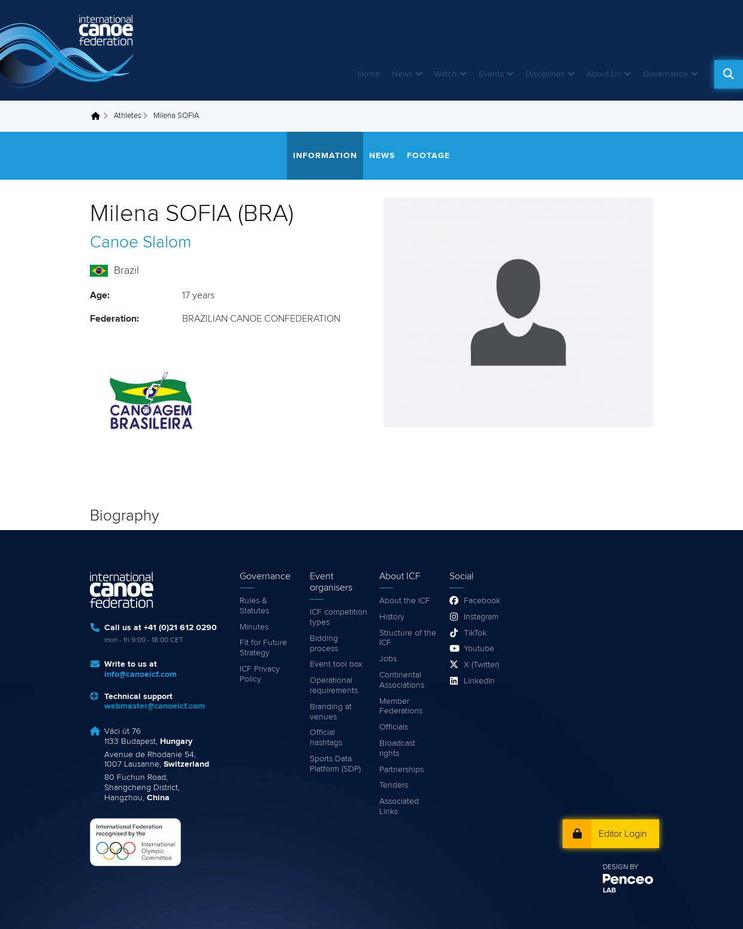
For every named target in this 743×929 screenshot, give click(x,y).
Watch (445, 74)
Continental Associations (401, 680)
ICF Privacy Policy (260, 674)
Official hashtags (326, 737)
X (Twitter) (481, 665)
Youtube (479, 648)
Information (325, 156)
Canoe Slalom (140, 242)
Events (491, 74)
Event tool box (336, 664)
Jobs (388, 659)
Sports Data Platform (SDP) (335, 764)
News (402, 74)
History (391, 617)
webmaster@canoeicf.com (154, 706)
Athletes (127, 116)
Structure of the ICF (407, 638)
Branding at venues (331, 712)
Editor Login (623, 834)
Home (369, 74)
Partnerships (401, 769)
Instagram (481, 617)
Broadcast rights (397, 748)
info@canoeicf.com (140, 674)
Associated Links (399, 806)
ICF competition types (338, 617)
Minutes (254, 627)
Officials (393, 727)
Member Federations (400, 706)
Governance (665, 74)
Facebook (482, 601)
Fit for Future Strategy (263, 648)
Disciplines (544, 74)
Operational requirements (334, 685)
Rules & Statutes (254, 606)
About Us (604, 74)
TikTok (475, 633)
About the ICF (404, 601)
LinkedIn (479, 681)
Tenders (393, 785)
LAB (609, 890)
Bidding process (324, 643)
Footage (428, 156)
